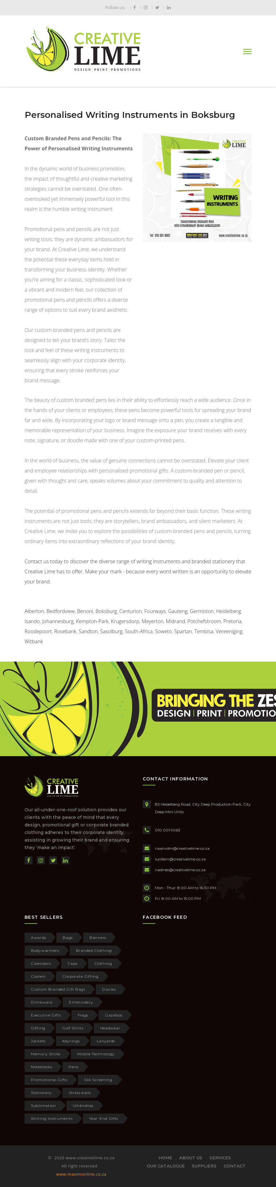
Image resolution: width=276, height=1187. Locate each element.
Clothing (103, 963)
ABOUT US (190, 1157)
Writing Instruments (51, 1118)
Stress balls (80, 1092)
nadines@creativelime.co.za (180, 869)
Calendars (41, 963)
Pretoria (232, 621)
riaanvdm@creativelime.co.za (182, 848)
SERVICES (220, 1157)
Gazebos (113, 1015)
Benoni (85, 611)
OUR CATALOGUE (166, 1165)
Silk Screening (98, 1079)
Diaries (109, 989)
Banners (97, 937)
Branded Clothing (94, 950)
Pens (73, 1066)
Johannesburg (58, 621)
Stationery (41, 1092)
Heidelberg (228, 611)
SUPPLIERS (204, 1165)
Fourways (155, 611)
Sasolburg (111, 631)
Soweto (163, 631)
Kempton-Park (92, 621)
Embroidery (81, 1002)
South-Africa (139, 631)
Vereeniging (229, 631)
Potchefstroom (204, 621)
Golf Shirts (72, 1028)
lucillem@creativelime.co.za (180, 859)
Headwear (110, 1028)
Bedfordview (61, 611)
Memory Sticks (45, 1053)
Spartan (183, 631)
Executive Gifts (46, 1015)
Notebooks (41, 1066)
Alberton (34, 611)
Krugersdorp (125, 621)
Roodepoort (38, 631)
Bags (68, 937)
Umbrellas (83, 1105)
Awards (38, 937)
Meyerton (153, 621)
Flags (83, 1015)
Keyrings (71, 1041)
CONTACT (235, 1165)
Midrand (175, 621)
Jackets (38, 1041)
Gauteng (177, 611)
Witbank (34, 641)
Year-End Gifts (103, 1118)
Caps (72, 963)
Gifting (38, 1028)
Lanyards (106, 1041)
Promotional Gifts (49, 1079)
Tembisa (203, 631)
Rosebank (65, 631)
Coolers (38, 976)
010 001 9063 (167, 830)
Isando (32, 621)
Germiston (202, 611)
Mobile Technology (96, 1053)
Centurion (130, 611)
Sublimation (43, 1105)
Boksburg (106, 611)
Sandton (88, 631)
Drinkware (41, 1002)
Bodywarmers (45, 950)
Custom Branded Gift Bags (58, 989)
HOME (165, 1157)
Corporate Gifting (80, 976)
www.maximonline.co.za (81, 1174)
